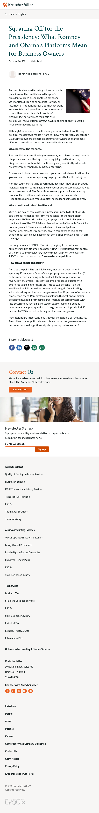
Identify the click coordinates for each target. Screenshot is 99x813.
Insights (9, 729)
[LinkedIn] (19, 350)
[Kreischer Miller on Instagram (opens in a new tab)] (25, 691)
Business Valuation (15, 482)
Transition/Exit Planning (17, 497)
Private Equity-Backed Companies (22, 552)
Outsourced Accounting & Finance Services (27, 649)
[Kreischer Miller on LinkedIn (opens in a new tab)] (13, 691)
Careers (9, 736)
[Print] (42, 350)
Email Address (15, 444)
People (8, 714)
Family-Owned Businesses (18, 545)
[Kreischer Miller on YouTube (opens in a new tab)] (30, 691)
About (8, 721)
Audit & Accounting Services (19, 530)
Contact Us (20, 389)
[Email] (34, 350)
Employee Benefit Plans (17, 560)
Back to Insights (17, 14)
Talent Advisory (13, 519)
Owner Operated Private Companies (24, 537)
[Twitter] (27, 350)
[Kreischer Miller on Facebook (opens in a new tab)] (7, 691)
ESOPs (8, 504)
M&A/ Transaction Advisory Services (23, 489)
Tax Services (11, 586)
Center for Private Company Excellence (25, 744)
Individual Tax (12, 623)
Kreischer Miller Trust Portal (19, 774)
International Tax (14, 638)
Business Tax (12, 593)
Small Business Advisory (17, 575)
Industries (10, 706)
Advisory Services (14, 467)
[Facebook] (12, 350)
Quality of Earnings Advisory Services (24, 474)
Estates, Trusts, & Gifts (17, 631)
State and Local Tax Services (20, 601)
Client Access (12, 759)
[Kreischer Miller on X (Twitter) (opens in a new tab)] (19, 691)
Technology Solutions (16, 512)
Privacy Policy (12, 766)
